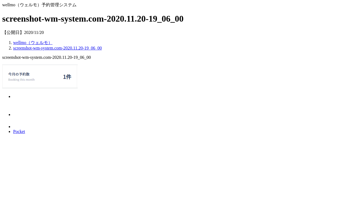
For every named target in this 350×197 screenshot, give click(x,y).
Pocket (19, 131)
